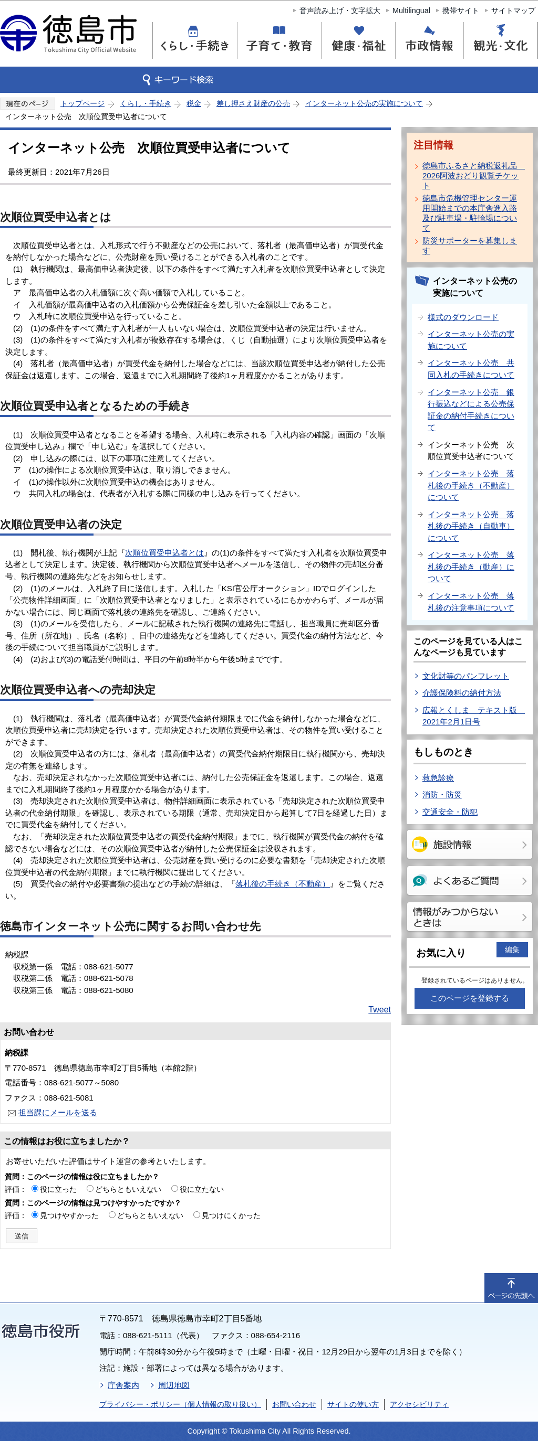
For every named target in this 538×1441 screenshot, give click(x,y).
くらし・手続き (145, 103)
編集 (512, 949)
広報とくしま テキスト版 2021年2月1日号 (473, 716)
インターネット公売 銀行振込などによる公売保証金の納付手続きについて (471, 410)
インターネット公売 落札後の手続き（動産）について (471, 566)
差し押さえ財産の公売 (253, 103)
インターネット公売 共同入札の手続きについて (471, 368)
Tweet (379, 1009)
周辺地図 (174, 1385)
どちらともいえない (128, 1189)
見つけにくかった (231, 1215)
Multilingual (411, 10)
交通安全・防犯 (450, 811)
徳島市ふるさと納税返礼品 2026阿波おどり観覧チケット (471, 175)
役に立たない (202, 1189)
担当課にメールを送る (57, 1112)
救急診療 (438, 777)
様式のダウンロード (463, 317)
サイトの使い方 (353, 1404)
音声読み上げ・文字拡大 (339, 10)
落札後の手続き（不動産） (282, 883)
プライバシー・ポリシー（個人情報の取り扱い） (180, 1404)
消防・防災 (442, 794)
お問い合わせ (294, 1404)
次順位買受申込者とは (164, 552)
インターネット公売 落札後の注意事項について (471, 601)
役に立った (58, 1189)
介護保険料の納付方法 (461, 692)
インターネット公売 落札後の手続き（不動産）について (471, 485)
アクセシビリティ (419, 1404)
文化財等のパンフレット (465, 675)
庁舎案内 (123, 1385)
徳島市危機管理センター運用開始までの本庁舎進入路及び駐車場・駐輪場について (469, 213)
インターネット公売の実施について (364, 103)
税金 (194, 103)
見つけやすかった (69, 1215)
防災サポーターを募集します (469, 245)
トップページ (82, 103)
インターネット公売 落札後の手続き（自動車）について (471, 526)
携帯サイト (460, 10)
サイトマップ (513, 10)
